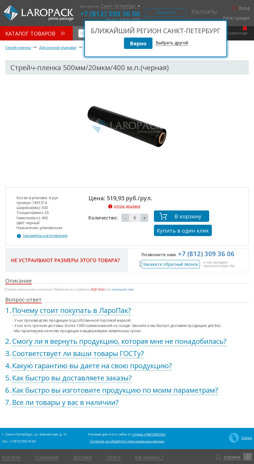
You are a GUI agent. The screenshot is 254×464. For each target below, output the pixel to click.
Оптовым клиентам (228, 31)
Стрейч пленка (18, 47)
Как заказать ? (149, 457)
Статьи (240, 438)
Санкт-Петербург (120, 6)
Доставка (82, 457)
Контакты (204, 11)
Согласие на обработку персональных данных (127, 441)
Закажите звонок (165, 13)
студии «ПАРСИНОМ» (149, 434)
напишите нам (123, 289)
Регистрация (236, 18)
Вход (240, 8)
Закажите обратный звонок (170, 264)
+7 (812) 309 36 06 (110, 13)
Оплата (113, 457)
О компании (46, 457)
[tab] (127, 310)
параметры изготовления (45, 236)
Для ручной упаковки (57, 47)
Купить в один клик (183, 230)
